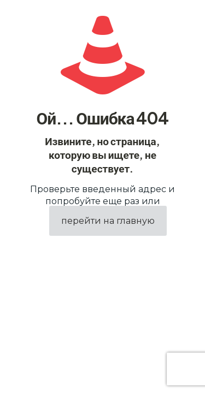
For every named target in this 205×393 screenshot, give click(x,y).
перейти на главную (108, 221)
